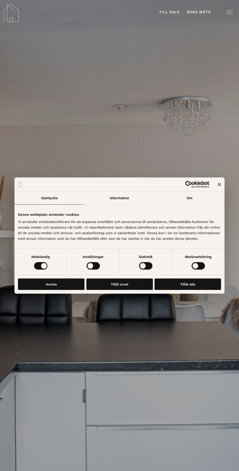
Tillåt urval (119, 284)
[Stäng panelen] (219, 184)
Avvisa (51, 284)
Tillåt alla (187, 284)
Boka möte (199, 12)
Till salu (169, 12)
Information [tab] (119, 198)
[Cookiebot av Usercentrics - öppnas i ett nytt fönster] (188, 184)
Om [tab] (189, 198)
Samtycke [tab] (49, 198)
